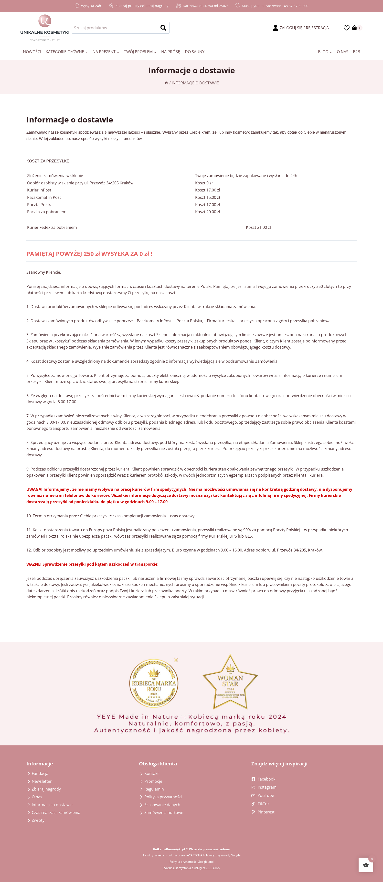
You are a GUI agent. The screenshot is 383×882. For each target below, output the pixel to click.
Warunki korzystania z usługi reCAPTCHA (191, 868)
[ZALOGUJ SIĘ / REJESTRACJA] (301, 27)
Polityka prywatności (163, 797)
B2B (356, 51)
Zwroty (38, 820)
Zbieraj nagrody (46, 789)
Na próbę (170, 51)
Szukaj (165, 28)
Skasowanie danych (162, 804)
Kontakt (151, 773)
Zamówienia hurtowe (163, 812)
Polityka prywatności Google (189, 862)
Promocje (153, 781)
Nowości (32, 51)
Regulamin (154, 789)
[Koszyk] (357, 27)
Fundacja (40, 773)
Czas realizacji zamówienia (56, 812)
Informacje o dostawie (52, 804)
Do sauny (194, 51)
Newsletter (42, 781)
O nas (342, 51)
